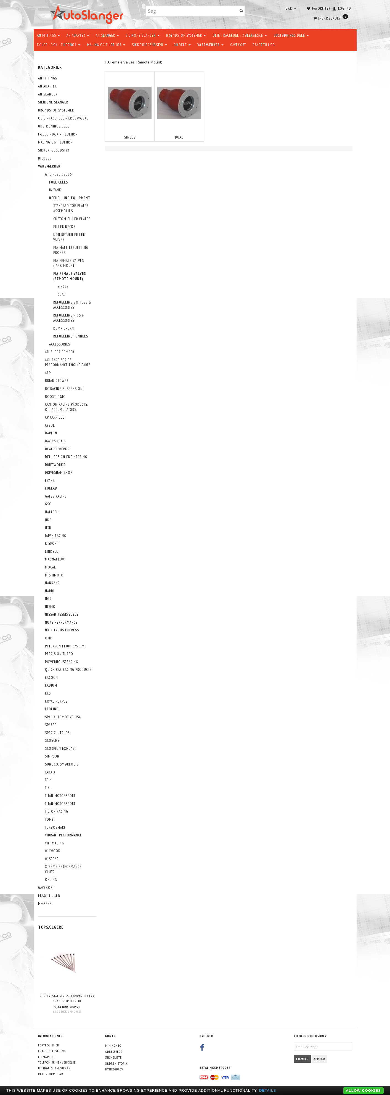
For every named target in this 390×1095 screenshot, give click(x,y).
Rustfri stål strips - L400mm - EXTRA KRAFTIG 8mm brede (67, 998)
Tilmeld (302, 1059)
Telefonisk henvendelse (57, 1062)
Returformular (50, 1074)
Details (267, 1090)
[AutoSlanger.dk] (87, 13)
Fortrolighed (48, 1045)
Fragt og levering (52, 1051)
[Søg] (241, 11)
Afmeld (319, 1059)
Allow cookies (363, 1090)
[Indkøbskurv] (330, 18)
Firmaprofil (47, 1057)
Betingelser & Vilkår (54, 1068)
